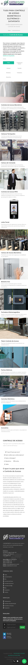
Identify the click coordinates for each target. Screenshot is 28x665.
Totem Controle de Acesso (10, 341)
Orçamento (7, 590)
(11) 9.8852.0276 (13, 559)
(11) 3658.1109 (8, 561)
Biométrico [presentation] (7, 461)
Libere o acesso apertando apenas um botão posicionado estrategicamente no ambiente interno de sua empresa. (14, 285)
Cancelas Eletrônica (7, 399)
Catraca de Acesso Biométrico (11, 253)
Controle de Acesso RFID (9, 192)
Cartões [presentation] (16, 461)
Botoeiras (8, 72)
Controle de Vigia (8, 585)
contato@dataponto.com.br (12, 564)
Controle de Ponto (8, 581)
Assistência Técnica (9, 605)
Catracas (8, 68)
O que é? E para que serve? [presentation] (12, 452)
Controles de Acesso (19, 63)
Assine (22, 627)
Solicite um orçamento (8, 55)
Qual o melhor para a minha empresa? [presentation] (14, 454)
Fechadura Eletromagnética (10, 312)
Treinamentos (7, 601)
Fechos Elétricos (6, 370)
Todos (8, 62)
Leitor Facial (5, 222)
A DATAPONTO (8, 577)
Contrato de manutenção (10, 603)
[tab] (12, 451)
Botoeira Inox (5, 281)
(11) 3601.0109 (8, 562)
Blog (5, 587)
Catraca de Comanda (8, 163)
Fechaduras (19, 72)
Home (9, 30)
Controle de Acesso (9, 583)
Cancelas (19, 68)
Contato (6, 592)
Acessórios (8, 77)
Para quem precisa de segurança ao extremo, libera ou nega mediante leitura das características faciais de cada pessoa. (13, 226)
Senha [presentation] (6, 464)
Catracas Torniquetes (8, 134)
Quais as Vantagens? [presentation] (10, 458)
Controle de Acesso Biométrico (11, 105)
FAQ (5, 579)
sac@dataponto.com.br (11, 565)
